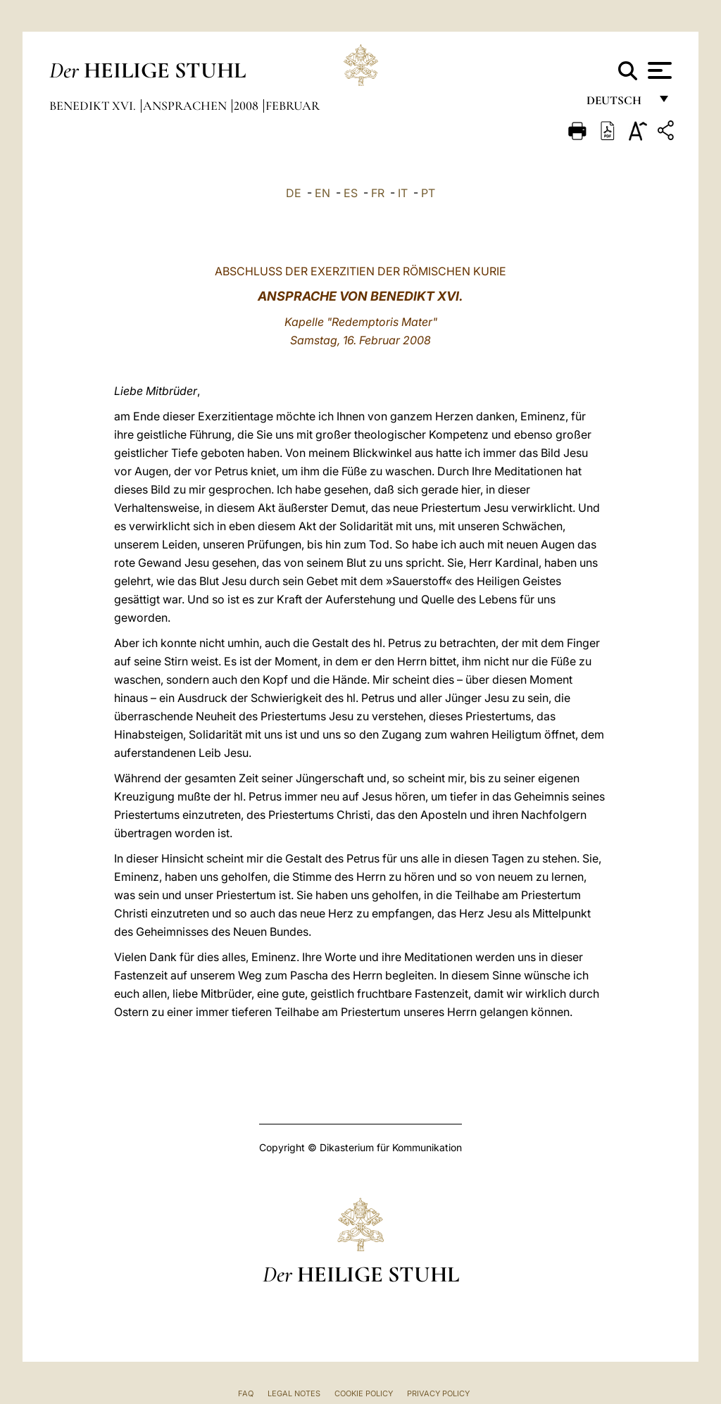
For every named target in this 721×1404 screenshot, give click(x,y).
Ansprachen (186, 105)
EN (322, 193)
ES (351, 193)
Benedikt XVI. (94, 105)
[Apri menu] (658, 70)
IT (403, 193)
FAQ (245, 1393)
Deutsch (618, 104)
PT (428, 193)
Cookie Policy (363, 1393)
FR (377, 193)
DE (293, 193)
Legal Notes (294, 1393)
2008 (247, 105)
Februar (292, 105)
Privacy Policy (438, 1393)
